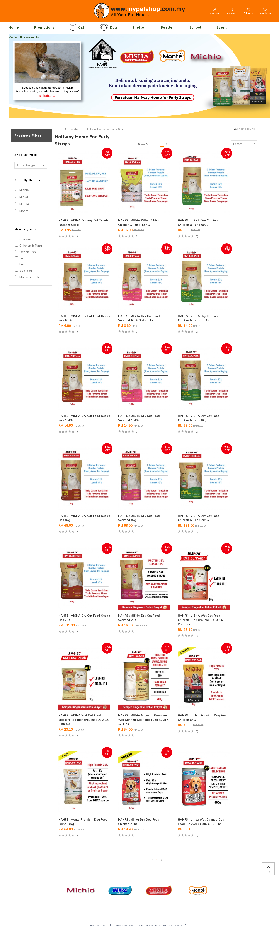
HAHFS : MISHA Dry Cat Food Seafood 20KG (128, 490)
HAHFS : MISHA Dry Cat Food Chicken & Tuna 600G (181, 212)
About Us (32, 826)
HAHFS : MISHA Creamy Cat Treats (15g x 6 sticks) (79, 212)
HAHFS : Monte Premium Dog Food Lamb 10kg (179, 584)
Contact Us (86, 826)
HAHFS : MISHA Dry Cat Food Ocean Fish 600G (230, 212)
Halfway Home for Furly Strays (106, 129)
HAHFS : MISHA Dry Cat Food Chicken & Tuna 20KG (232, 400)
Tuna (23, 258)
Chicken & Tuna (30, 245)
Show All (143, 144)
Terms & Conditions (39, 844)
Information (37, 819)
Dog (108, 27)
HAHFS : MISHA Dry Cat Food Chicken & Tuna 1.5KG (131, 306)
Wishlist (265, 12)
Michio (24, 190)
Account (214, 12)
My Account (87, 838)
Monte (24, 211)
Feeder (167, 27)
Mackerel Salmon (31, 277)
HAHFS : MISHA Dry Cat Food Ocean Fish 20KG (76, 490)
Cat (77, 27)
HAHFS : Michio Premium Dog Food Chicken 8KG (128, 584)
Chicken (25, 239)
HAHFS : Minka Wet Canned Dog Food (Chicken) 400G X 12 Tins (80, 681)
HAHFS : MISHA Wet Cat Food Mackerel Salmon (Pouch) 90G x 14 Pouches (231, 492)
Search (231, 12)
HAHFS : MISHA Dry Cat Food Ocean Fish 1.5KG (179, 306)
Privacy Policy (36, 838)
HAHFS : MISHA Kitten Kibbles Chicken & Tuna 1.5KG (127, 214)
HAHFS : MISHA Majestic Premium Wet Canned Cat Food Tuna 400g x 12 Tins (78, 586)
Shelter (139, 27)
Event (222, 27)
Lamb (23, 264)
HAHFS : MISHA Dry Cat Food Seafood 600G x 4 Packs (76, 308)
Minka (23, 196)
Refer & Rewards (24, 37)
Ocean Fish (27, 252)
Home (14, 27)
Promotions (44, 27)
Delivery (32, 855)
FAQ (29, 849)
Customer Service (95, 819)
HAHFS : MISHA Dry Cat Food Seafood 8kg (179, 400)
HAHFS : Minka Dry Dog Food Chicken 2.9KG (230, 584)
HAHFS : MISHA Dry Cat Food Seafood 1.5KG (230, 306)
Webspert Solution (141, 911)
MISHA (24, 204)
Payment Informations (41, 832)
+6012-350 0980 (143, 834)
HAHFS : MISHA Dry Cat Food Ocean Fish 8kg (128, 400)
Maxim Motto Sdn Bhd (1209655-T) (56, 911)
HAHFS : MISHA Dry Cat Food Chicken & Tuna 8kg (78, 400)
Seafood (25, 270)
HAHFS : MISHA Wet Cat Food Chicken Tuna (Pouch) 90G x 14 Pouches (181, 492)
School (195, 27)
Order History (88, 832)
